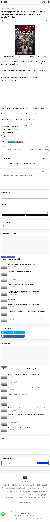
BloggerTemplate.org (36, 518)
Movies (39, 136)
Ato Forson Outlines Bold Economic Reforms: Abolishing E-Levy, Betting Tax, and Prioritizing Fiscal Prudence (26, 408)
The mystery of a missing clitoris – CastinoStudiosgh (20, 427)
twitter (14, 332)
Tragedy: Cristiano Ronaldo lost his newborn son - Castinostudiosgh (23, 304)
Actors (8, 136)
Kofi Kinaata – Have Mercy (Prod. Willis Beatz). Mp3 (20, 271)
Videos (6, 7)
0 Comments (45, 171)
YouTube (37, 332)
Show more (45, 158)
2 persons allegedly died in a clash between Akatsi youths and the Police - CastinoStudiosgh (24, 298)
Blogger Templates (18, 518)
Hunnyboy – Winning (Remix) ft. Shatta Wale (18, 421)
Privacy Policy (28, 511)
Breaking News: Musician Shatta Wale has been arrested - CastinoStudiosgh (25, 318)
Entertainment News (30, 136)
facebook (14, 336)
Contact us (20, 511)
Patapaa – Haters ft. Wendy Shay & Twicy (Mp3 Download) (21, 284)
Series (43, 136)
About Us (13, 511)
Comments (6, 227)
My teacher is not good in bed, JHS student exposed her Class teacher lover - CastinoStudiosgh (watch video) (25, 292)
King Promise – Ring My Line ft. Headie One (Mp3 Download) (21, 264)
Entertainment (20, 136)
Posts (5, 225)
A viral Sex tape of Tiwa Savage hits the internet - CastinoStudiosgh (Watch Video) (26, 311)
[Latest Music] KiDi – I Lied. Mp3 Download (18, 394)
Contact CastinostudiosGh (10, 259)
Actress (13, 136)
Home (2, 7)
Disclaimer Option (25, 513)
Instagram (37, 336)
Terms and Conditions (38, 511)
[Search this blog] (19, 463)
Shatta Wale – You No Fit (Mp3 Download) (17, 278)
